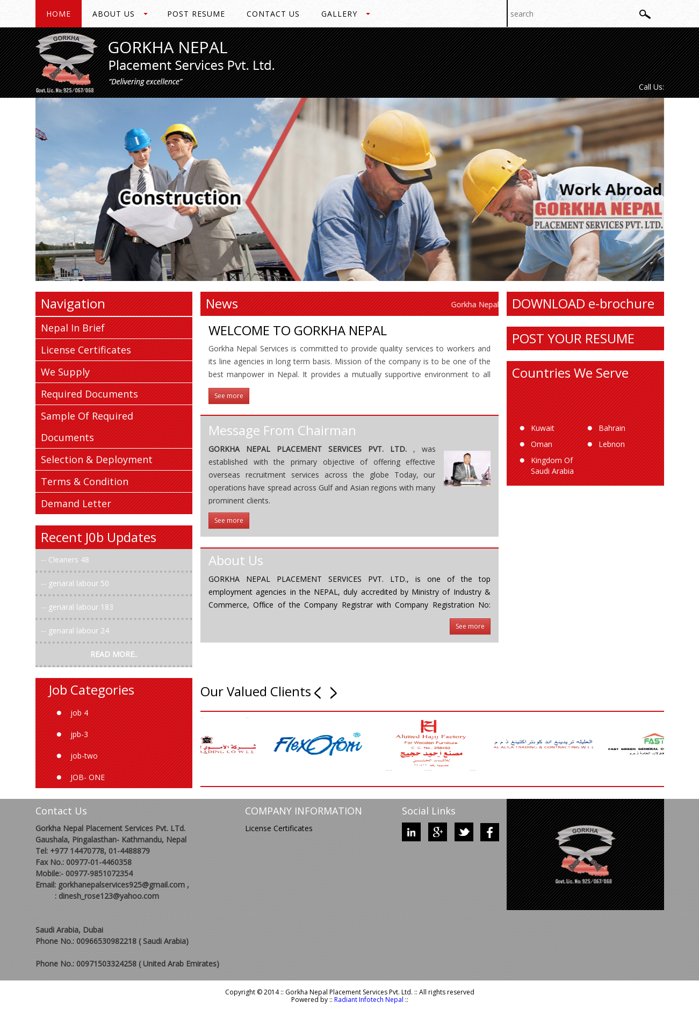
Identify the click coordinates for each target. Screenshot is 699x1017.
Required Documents (89, 393)
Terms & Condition (84, 481)
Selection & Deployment (97, 459)
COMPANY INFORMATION (303, 810)
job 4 (79, 713)
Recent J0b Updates (98, 537)
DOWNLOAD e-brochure (583, 303)
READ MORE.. (114, 654)
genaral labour (74, 583)
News (222, 303)
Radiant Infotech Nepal (369, 999)
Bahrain (612, 428)
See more (228, 395)
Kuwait (542, 428)
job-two (84, 756)
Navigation (73, 303)
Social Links (429, 810)
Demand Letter (76, 503)
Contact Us (61, 810)
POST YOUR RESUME (573, 338)
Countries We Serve (570, 372)
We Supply (65, 371)
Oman (541, 444)
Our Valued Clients (255, 692)
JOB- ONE (87, 777)
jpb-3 (79, 734)
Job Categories (91, 689)
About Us (235, 560)
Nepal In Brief (73, 327)
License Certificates (86, 349)
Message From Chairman (282, 430)
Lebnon (612, 444)
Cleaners (64, 559)
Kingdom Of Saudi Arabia (552, 465)
